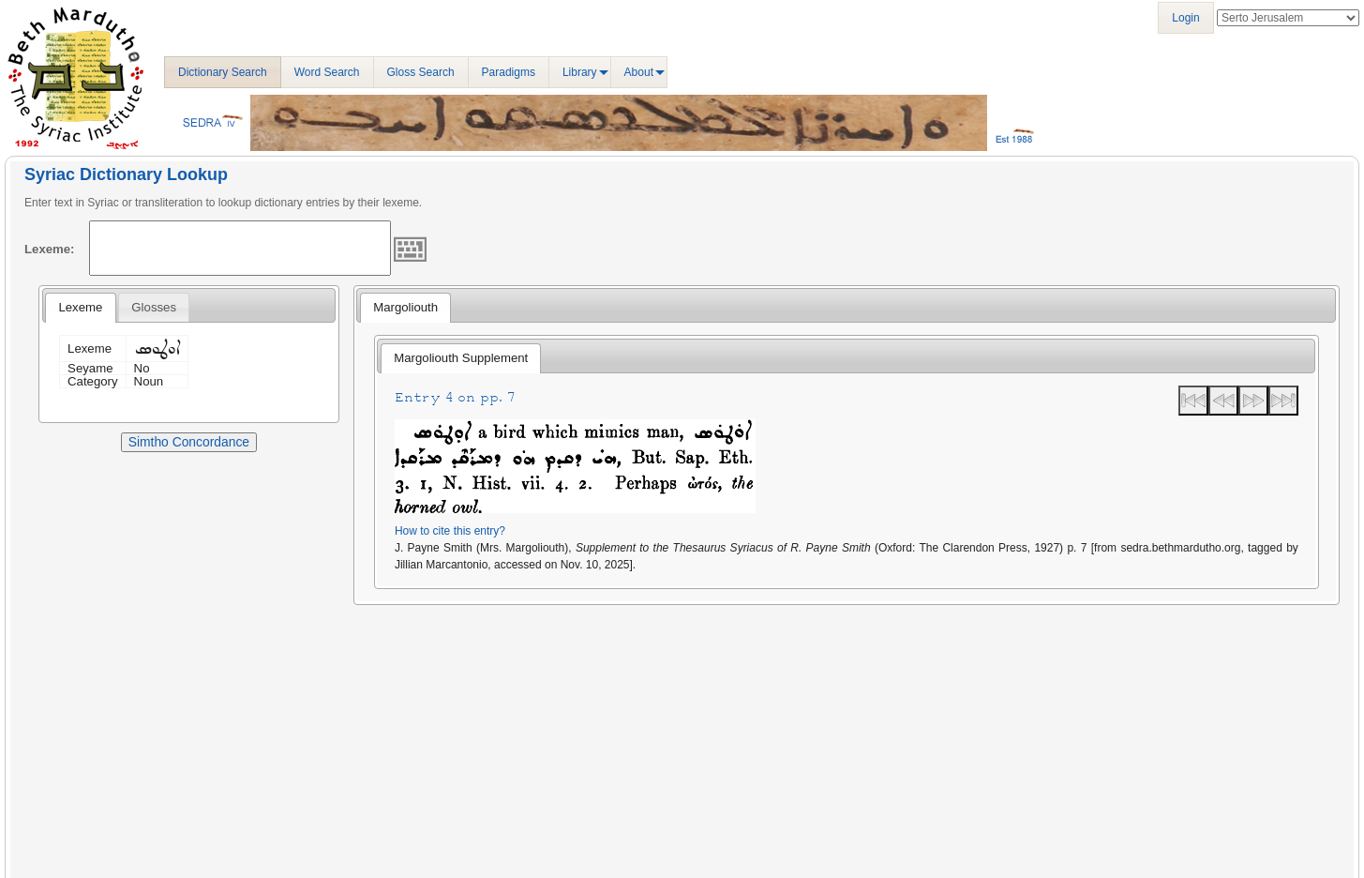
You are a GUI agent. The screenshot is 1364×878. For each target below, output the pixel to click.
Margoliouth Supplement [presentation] (461, 358)
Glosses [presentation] (153, 307)
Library (579, 72)
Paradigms (508, 72)
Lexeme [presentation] (80, 307)
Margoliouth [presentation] (405, 307)
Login (1185, 17)
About (638, 72)
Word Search (327, 72)
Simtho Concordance (188, 441)
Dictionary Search (222, 72)
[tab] (80, 308)
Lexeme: (49, 249)
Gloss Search (421, 72)
